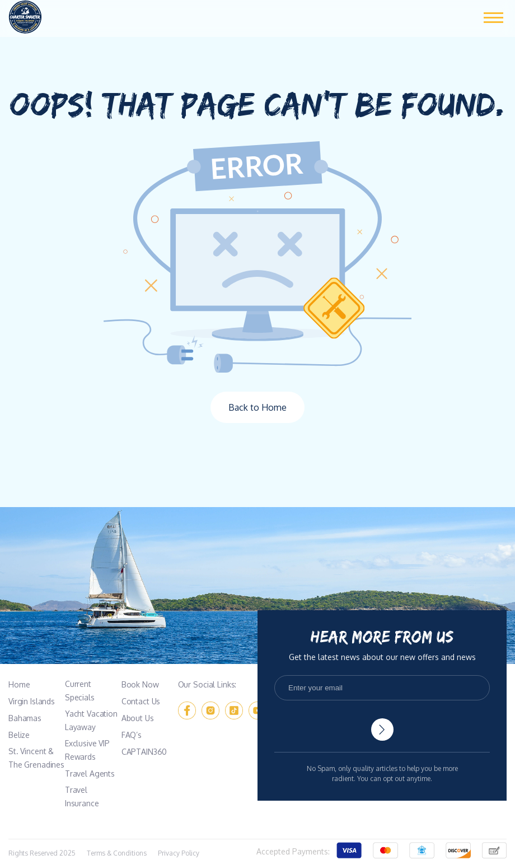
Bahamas (24, 718)
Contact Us (141, 701)
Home (19, 684)
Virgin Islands (31, 701)
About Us (137, 718)
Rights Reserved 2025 (42, 853)
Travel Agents (90, 773)
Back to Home (257, 407)
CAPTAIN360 (144, 751)
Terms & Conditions (117, 853)
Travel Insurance (82, 796)
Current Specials (80, 690)
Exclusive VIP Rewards (87, 749)
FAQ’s (131, 735)
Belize (19, 735)
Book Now (140, 684)
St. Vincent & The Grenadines (36, 757)
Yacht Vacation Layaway (91, 720)
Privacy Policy (178, 853)
